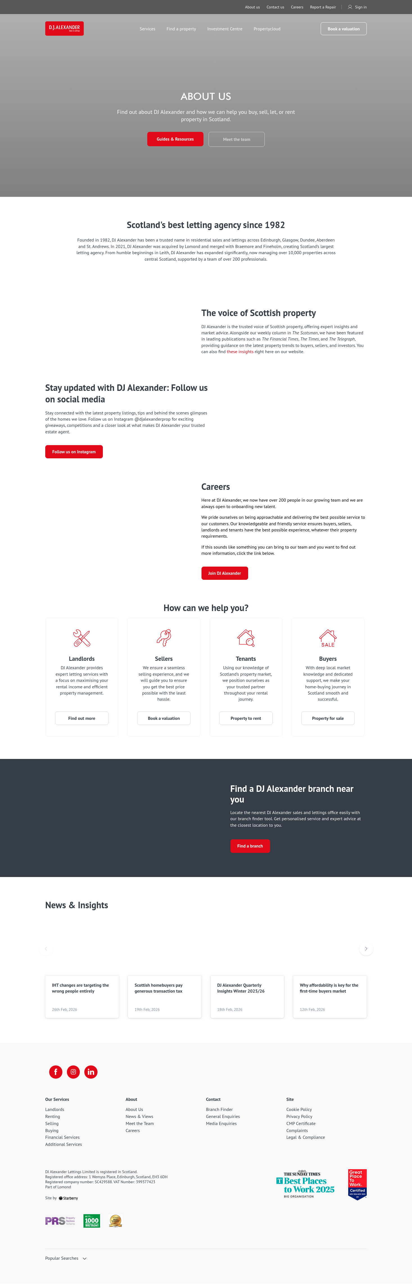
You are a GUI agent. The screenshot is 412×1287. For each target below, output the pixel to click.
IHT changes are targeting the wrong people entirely (80, 990)
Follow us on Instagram (74, 453)
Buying (51, 1134)
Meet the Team (140, 1127)
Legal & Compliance (305, 1141)
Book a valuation (344, 29)
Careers (297, 7)
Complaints (297, 1134)
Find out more (81, 720)
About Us (134, 1113)
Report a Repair (323, 7)
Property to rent (246, 720)
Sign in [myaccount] (357, 7)
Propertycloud (268, 29)
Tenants (246, 661)
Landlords (82, 661)
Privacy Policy (299, 1120)
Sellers (164, 661)
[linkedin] (92, 1075)
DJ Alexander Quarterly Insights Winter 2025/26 (241, 990)
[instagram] (74, 1075)
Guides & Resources (174, 139)
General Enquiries (223, 1120)
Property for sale (328, 720)
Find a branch (250, 848)
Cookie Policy (299, 1113)
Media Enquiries (221, 1127)
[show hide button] (85, 1262)
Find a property (183, 29)
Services (149, 29)
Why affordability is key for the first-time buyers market (329, 990)
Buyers (328, 661)
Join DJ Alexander (225, 575)
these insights (241, 351)
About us (252, 7)
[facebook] (56, 1075)
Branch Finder (219, 1113)
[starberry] (68, 1201)
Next (366, 952)
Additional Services (63, 1148)
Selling (52, 1127)
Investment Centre (226, 29)
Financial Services (62, 1141)
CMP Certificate (301, 1127)
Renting (52, 1120)
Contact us (275, 7)
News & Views (139, 1120)
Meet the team (237, 139)
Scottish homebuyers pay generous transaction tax (158, 990)
